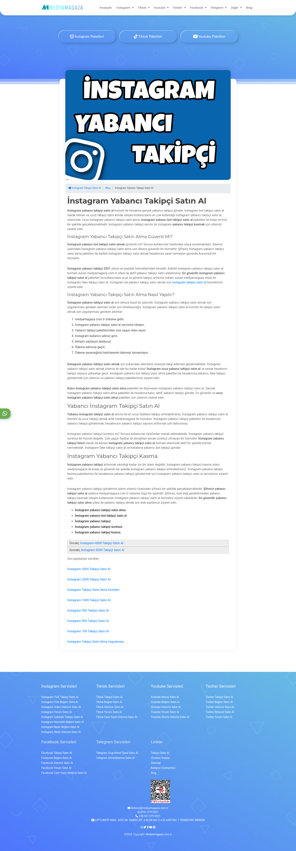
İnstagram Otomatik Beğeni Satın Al (62, 722)
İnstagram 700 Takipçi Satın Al (88, 631)
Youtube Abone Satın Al (165, 697)
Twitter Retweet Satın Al (220, 712)
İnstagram (123, 7)
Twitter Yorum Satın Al (219, 717)
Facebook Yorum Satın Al (56, 767)
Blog (249, 7)
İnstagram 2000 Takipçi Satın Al (89, 579)
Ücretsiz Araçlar (160, 757)
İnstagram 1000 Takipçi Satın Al (89, 600)
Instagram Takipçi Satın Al (84, 187)
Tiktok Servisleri (110, 686)
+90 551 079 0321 (148, 816)
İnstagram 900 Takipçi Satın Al (88, 610)
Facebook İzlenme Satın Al (57, 762)
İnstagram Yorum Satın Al (56, 712)
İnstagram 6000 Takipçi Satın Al (102, 550)
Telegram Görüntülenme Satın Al (115, 757)
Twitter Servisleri (221, 686)
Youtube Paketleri (209, 36)
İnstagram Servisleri (59, 686)
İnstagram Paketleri (87, 36)
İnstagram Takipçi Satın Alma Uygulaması (95, 641)
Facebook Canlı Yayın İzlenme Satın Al (64, 772)
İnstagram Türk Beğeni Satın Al (59, 702)
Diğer (234, 7)
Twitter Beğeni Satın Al (219, 702)
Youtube (159, 7)
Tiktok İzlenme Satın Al (109, 707)
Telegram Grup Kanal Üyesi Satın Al (117, 752)
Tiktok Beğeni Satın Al (109, 702)
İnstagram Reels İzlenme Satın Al (61, 731)
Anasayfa (105, 7)
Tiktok (142, 7)
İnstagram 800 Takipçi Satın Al (88, 621)
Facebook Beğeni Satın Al (56, 757)
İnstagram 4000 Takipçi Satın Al (101, 543)
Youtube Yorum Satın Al (165, 712)
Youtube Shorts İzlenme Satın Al (170, 717)
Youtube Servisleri (167, 686)
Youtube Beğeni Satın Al (165, 702)
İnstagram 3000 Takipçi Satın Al (89, 569)
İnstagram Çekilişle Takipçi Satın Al (62, 717)
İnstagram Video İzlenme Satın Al (61, 707)
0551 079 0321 (148, 812)
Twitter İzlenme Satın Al (220, 707)
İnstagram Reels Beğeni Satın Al (60, 726)
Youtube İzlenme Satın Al (166, 707)
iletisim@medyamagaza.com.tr (148, 808)
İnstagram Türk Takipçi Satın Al (59, 697)
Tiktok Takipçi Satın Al (109, 697)
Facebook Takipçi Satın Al (56, 752)
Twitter (177, 7)
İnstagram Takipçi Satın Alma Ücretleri (93, 590)
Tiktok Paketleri (148, 36)
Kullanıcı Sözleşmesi (163, 767)
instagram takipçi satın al (189, 282)
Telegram (217, 7)
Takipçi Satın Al (160, 752)
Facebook (196, 7)
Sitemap (156, 762)
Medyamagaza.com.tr (159, 834)
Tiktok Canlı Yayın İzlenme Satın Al (116, 717)
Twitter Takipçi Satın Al (219, 697)
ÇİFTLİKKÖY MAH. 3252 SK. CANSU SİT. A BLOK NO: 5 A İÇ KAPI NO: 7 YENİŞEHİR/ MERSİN (148, 820)
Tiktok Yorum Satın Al (109, 712)
